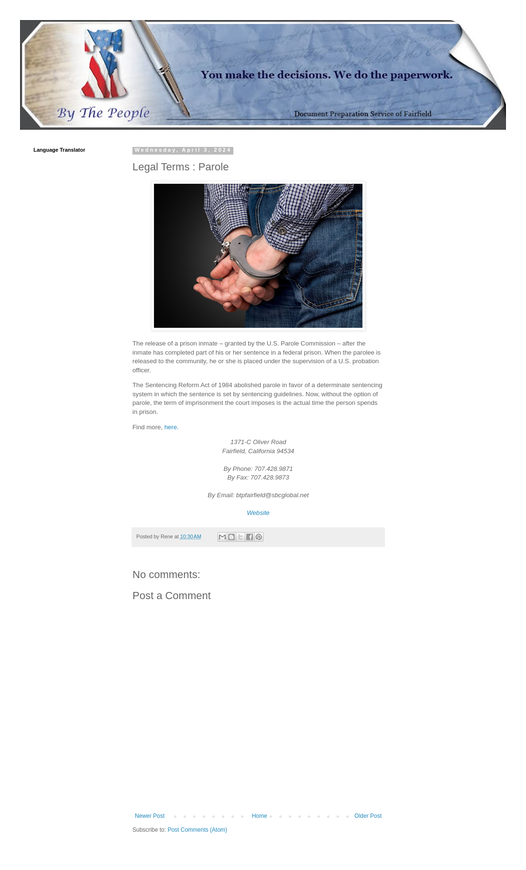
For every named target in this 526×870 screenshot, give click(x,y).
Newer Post (149, 816)
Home (259, 816)
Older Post (368, 816)
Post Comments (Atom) (197, 829)
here (170, 427)
